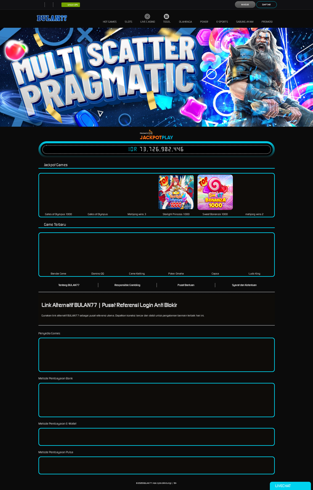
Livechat (290, 486)
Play (167, 137)
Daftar (266, 4)
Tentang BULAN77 (69, 285)
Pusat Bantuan (186, 285)
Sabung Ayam (244, 18)
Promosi (267, 18)
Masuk (245, 4)
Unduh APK (71, 5)
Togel (167, 18)
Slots (128, 18)
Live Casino (147, 18)
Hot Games (110, 18)
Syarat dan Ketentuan (244, 285)
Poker (204, 18)
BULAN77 (147, 483)
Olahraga (185, 18)
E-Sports (222, 18)
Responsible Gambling (127, 285)
